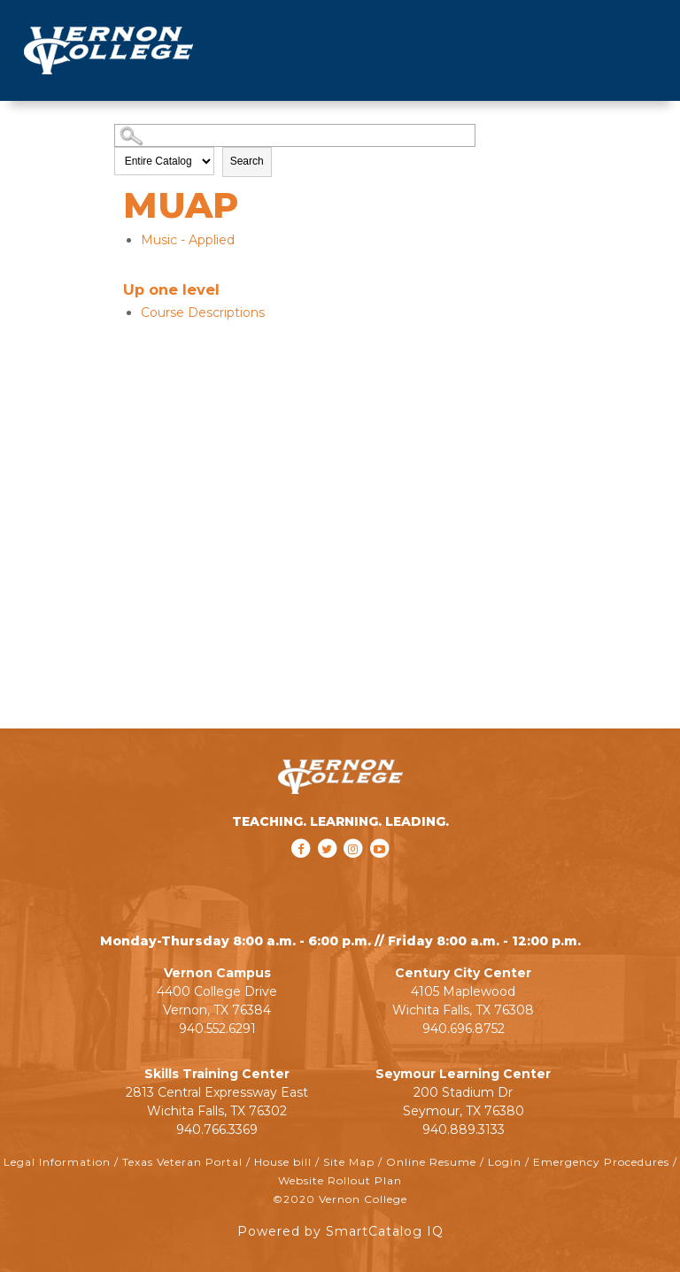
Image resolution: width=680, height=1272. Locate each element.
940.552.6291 (217, 1029)
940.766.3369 (217, 1129)
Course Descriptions (203, 312)
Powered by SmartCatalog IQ (340, 1231)
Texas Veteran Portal (182, 1161)
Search (247, 161)
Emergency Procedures (601, 1161)
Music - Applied (188, 240)
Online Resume (431, 1161)
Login (505, 1161)
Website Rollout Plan (340, 1180)
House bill (283, 1161)
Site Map (349, 1161)
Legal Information (57, 1161)
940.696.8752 (463, 1029)
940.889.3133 (463, 1129)
